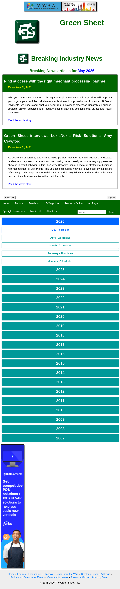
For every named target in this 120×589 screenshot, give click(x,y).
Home (5, 203)
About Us (51, 211)
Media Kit (35, 211)
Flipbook (48, 574)
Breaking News (89, 574)
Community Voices (57, 577)
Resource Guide (74, 203)
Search (112, 212)
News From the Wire (67, 574)
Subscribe (9, 197)
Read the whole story (19, 120)
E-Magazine (52, 203)
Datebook (34, 203)
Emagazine (34, 574)
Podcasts (15, 577)
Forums (19, 203)
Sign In (111, 197)
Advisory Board (99, 577)
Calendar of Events (34, 577)
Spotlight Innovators (13, 211)
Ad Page (93, 203)
